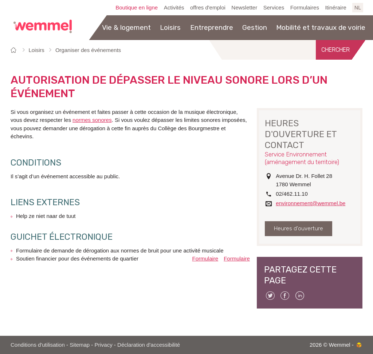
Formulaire (205, 258)
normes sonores (92, 120)
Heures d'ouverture (298, 228)
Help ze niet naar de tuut (45, 216)
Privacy (104, 345)
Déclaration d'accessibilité (148, 345)
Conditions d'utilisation (38, 345)
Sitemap (80, 345)
